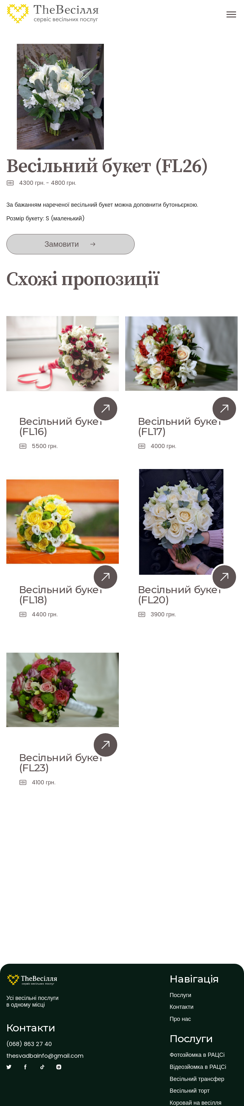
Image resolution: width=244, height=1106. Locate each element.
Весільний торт (190, 1090)
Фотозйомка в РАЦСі (197, 1054)
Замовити (61, 244)
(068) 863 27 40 (29, 1044)
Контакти (181, 1006)
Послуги (180, 995)
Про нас (180, 1019)
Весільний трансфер (197, 1079)
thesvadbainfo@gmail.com (45, 1055)
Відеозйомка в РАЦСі (198, 1066)
